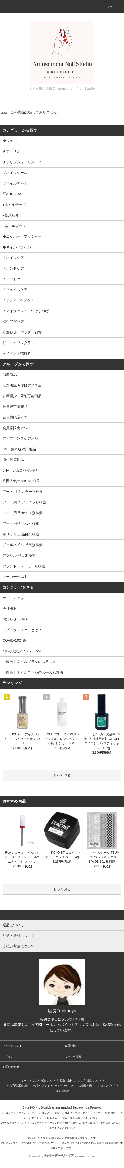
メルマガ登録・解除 (82, 1085)
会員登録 (70, 1045)
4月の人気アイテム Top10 (23, 651)
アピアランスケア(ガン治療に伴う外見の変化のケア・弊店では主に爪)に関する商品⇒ (49, 1143)
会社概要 (10, 609)
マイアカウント (12, 1045)
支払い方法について (44, 1080)
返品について (94, 1080)
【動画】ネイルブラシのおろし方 (29, 662)
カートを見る (73, 1056)
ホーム (25, 1080)
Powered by (62, 1156)
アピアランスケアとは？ (22, 630)
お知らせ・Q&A (15, 619)
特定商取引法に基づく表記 (22, 1085)
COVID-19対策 (14, 640)
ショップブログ (107, 1085)
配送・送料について (71, 1080)
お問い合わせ (11, 1066)
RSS (57, 1090)
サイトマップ (13, 598)
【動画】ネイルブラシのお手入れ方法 (33, 672)
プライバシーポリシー (54, 1085)
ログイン (8, 1056)
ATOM (65, 1090)
